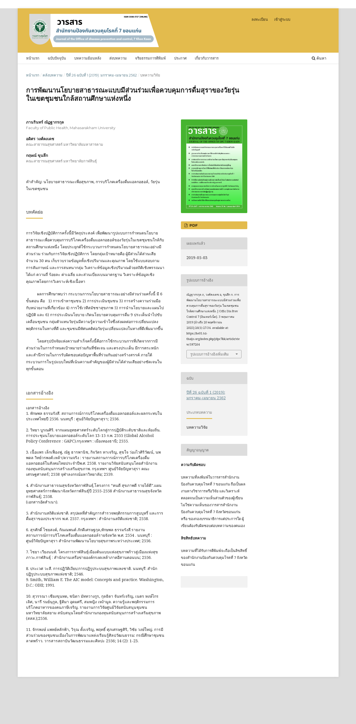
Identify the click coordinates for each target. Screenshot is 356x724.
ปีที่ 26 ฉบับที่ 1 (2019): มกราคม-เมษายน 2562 (101, 75)
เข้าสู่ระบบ (282, 19)
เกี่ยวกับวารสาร (207, 58)
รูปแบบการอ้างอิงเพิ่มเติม (209, 354)
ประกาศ (180, 58)
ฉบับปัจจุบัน (57, 58)
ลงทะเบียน (259, 19)
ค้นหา (319, 58)
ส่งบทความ (118, 58)
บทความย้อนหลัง (87, 58)
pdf (193, 225)
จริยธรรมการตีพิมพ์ (150, 58)
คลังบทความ (53, 75)
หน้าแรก (32, 58)
